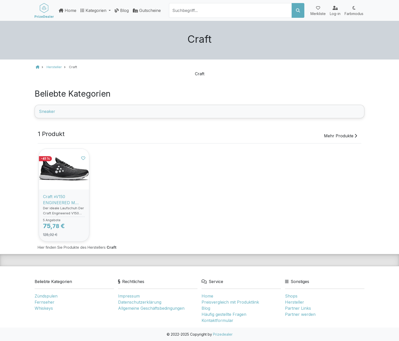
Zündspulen (46, 296)
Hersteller (294, 302)
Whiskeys (44, 308)
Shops (291, 296)
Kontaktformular (217, 320)
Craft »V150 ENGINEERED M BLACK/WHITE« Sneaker (59, 200)
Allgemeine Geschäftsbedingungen (151, 308)
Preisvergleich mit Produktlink (230, 302)
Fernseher (44, 302)
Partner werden (300, 314)
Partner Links (298, 308)
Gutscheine (147, 10)
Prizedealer (223, 334)
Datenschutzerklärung (139, 302)
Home (67, 10)
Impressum (129, 296)
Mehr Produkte (340, 135)
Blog (122, 10)
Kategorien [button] (94, 10)
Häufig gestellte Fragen (224, 314)
